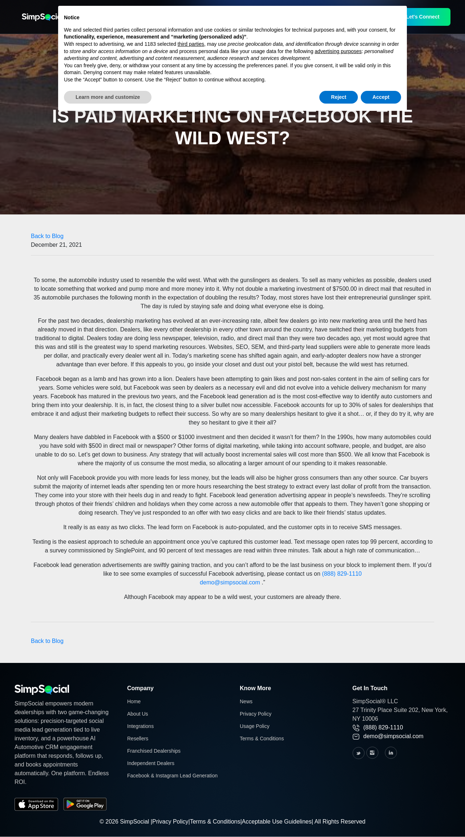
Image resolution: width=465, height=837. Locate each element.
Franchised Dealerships (154, 751)
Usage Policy (255, 726)
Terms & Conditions (262, 738)
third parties (191, 44)
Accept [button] (380, 97)
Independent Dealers (150, 763)
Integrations (140, 726)
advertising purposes (338, 51)
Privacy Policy (255, 714)
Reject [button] (338, 97)
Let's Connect (423, 17)
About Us (137, 714)
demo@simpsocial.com (230, 582)
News (246, 701)
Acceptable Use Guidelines (277, 821)
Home (134, 701)
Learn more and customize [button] (108, 97)
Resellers (137, 738)
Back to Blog (47, 236)
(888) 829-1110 (341, 574)
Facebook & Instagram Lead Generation (172, 775)
